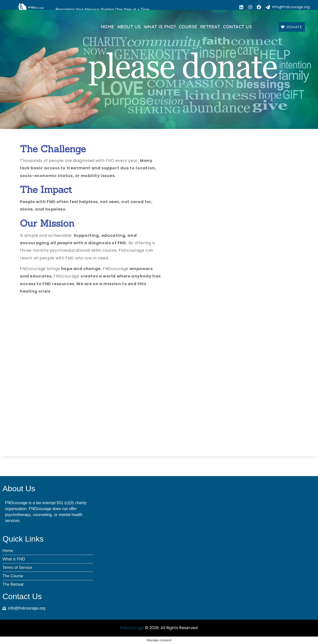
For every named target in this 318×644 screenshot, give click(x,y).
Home (107, 27)
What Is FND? (160, 27)
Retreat (210, 27)
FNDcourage (132, 628)
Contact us (237, 27)
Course (188, 27)
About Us (129, 27)
